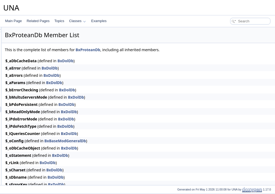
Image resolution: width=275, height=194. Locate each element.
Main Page (13, 21)
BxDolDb (133, 60)
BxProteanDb (155, 49)
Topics (59, 21)
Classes (77, 21)
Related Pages (38, 21)
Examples (99, 21)
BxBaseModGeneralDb (132, 140)
